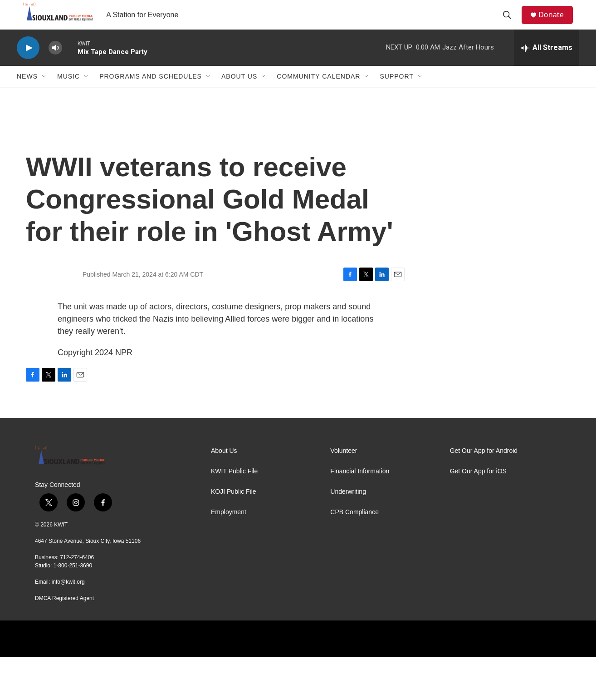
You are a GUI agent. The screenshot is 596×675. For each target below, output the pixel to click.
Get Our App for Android (484, 469)
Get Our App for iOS (478, 489)
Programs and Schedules (150, 94)
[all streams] (546, 66)
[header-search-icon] (510, 24)
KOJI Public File (233, 509)
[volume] (55, 66)
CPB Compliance (354, 530)
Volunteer (343, 469)
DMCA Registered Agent (64, 616)
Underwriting (348, 509)
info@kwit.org (68, 600)
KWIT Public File (234, 489)
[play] (28, 66)
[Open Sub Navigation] (44, 94)
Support (396, 94)
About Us (239, 94)
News (27, 94)
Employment (228, 530)
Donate (556, 24)
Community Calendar (318, 94)
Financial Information (359, 489)
